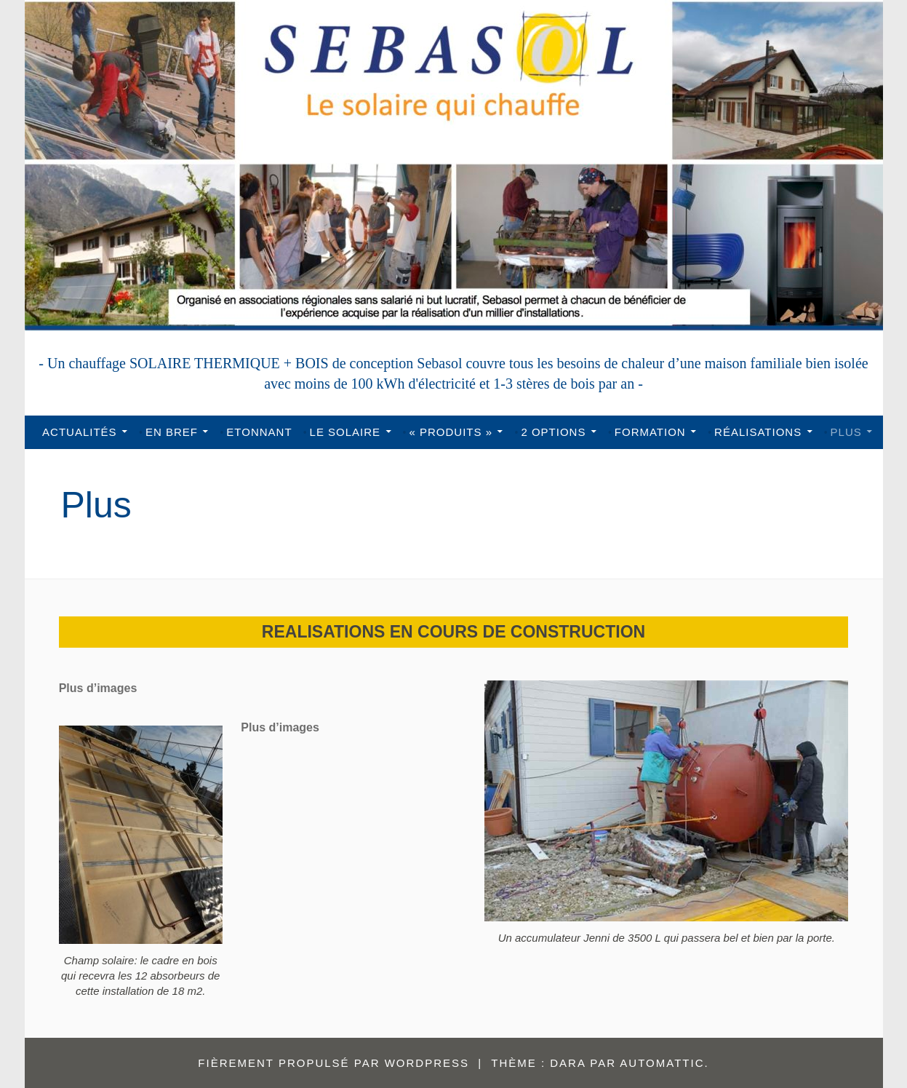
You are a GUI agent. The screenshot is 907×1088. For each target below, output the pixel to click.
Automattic (662, 1063)
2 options (553, 432)
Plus (846, 432)
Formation (650, 432)
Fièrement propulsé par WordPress (333, 1063)
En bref (171, 432)
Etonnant (259, 432)
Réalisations (758, 432)
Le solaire (345, 432)
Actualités (79, 432)
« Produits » (451, 432)
